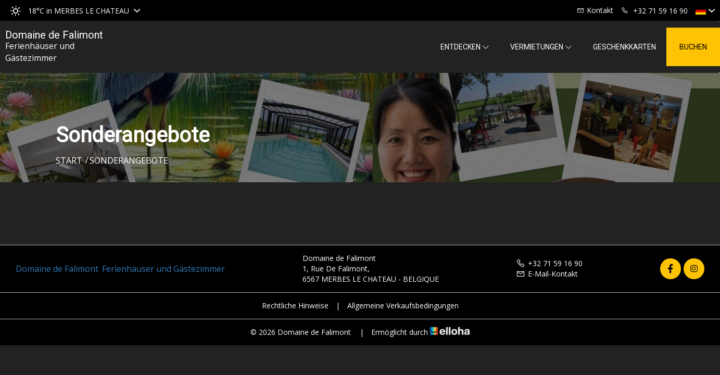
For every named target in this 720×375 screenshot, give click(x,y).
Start (69, 160)
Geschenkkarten (624, 47)
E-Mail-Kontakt (547, 274)
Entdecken (464, 47)
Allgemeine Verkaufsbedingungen (403, 305)
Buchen (693, 47)
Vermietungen (541, 47)
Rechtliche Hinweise (295, 305)
